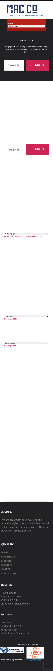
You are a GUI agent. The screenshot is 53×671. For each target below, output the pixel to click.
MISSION (6, 560)
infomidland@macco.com (15, 633)
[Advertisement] (25, 112)
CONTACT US (8, 573)
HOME (4, 552)
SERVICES (6, 565)
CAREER (6, 569)
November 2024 (10, 319)
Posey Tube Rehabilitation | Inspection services (23, 236)
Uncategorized (10, 346)
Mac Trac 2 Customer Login (26, 15)
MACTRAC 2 (8, 556)
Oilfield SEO (22, 660)
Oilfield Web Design (7, 660)
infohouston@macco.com (15, 603)
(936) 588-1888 (9, 600)
